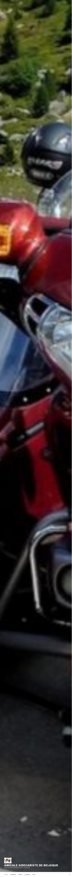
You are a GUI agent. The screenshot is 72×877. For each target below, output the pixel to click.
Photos (20, 874)
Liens (33, 874)
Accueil (6, 874)
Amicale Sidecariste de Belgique (31, 865)
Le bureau (27, 874)
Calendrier (13, 874)
